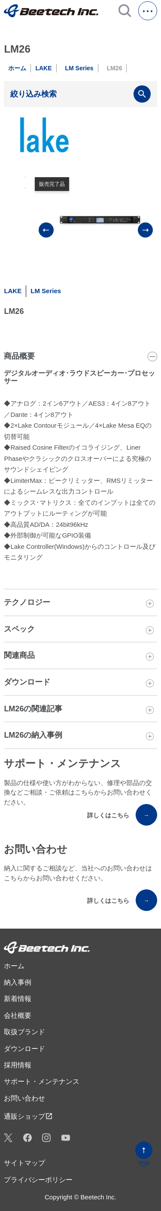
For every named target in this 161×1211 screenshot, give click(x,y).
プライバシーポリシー (38, 1179)
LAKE (43, 68)
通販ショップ (28, 1116)
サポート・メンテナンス (41, 1081)
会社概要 (17, 1015)
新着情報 (17, 998)
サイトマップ (24, 1163)
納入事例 (17, 982)
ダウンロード (24, 1048)
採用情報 (17, 1065)
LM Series (79, 68)
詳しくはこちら (122, 815)
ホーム (17, 68)
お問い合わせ (24, 1098)
